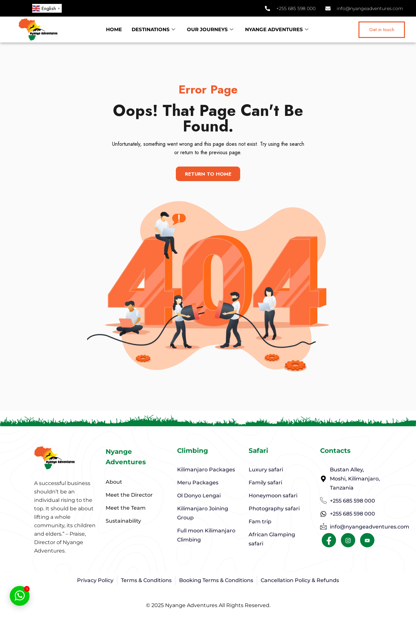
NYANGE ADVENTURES (276, 29)
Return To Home (208, 174)
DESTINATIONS (153, 29)
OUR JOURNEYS (210, 29)
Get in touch (381, 29)
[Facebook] (329, 541)
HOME (114, 29)
